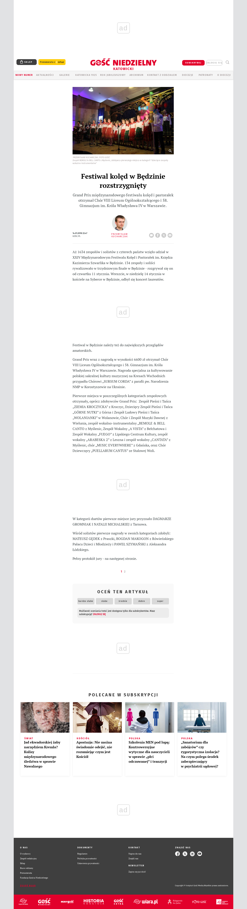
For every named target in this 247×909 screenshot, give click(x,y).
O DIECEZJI (224, 75)
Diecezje (187, 75)
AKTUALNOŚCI (45, 75)
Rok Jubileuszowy (113, 75)
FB (158, 234)
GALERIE (64, 75)
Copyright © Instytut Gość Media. (189, 885)
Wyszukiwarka (227, 62)
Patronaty (206, 75)
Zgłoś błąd (28, 885)
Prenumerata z (52, 62)
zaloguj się (214, 63)
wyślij (171, 234)
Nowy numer (24, 75)
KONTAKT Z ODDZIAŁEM (162, 75)
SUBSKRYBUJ (193, 63)
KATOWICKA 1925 (86, 75)
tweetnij (164, 234)
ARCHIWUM (136, 75)
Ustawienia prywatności (88, 863)
